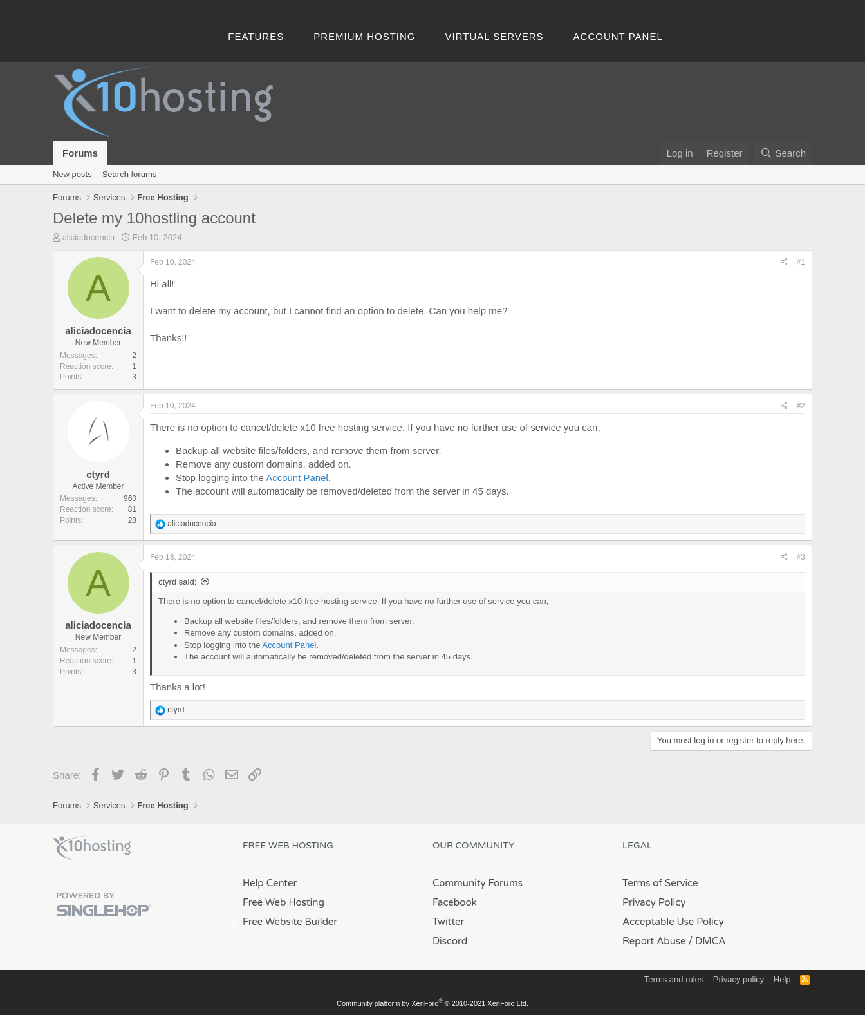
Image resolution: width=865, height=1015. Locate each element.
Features (256, 36)
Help (782, 979)
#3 (801, 557)
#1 (801, 262)
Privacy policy (738, 979)
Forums (80, 152)
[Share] (784, 262)
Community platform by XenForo (432, 1003)
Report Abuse (654, 941)
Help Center (270, 883)
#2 (801, 405)
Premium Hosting (364, 36)
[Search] (783, 153)
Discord (449, 941)
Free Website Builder (290, 921)
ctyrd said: (177, 582)
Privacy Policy (653, 902)
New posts (72, 174)
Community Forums (477, 883)
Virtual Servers (494, 36)
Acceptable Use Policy (673, 921)
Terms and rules (673, 979)
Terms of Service (660, 883)
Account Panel (618, 36)
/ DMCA (706, 941)
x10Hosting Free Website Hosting (92, 848)
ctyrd (98, 474)
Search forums (129, 174)
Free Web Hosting (283, 902)
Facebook (454, 902)
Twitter (448, 921)
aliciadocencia (88, 237)
